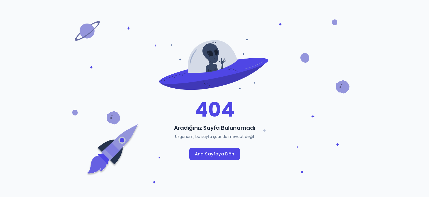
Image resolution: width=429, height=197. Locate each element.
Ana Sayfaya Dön (214, 154)
